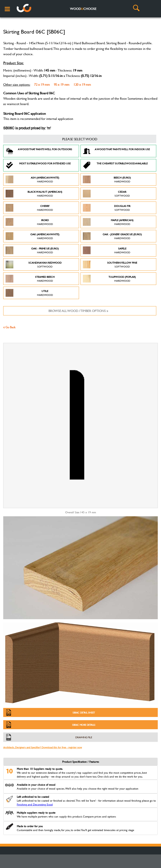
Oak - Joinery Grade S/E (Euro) (112, 236)
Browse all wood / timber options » (78, 311)
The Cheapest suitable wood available (115, 165)
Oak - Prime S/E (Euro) (32, 250)
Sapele (106, 250)
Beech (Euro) (107, 179)
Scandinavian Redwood (34, 264)
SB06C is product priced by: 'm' (27, 128)
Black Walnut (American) (34, 193)
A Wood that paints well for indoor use (116, 151)
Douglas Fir (106, 208)
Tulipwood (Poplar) (109, 279)
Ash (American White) (32, 179)
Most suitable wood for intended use (38, 165)
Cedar (106, 193)
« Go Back (9, 327)
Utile (29, 293)
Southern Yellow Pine (110, 264)
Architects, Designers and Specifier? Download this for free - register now (42, 747)
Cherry (29, 208)
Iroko (29, 222)
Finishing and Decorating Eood (35, 804)
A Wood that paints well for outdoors (39, 151)
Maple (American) (108, 222)
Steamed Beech (30, 279)
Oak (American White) (32, 236)
